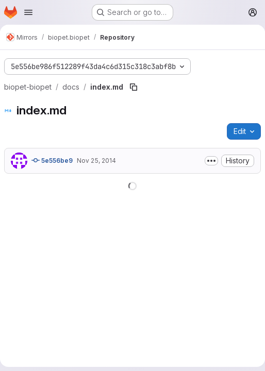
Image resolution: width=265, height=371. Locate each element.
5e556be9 (52, 160)
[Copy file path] (133, 87)
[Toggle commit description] (211, 160)
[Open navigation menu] (28, 12)
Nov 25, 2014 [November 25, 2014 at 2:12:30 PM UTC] (96, 160)
